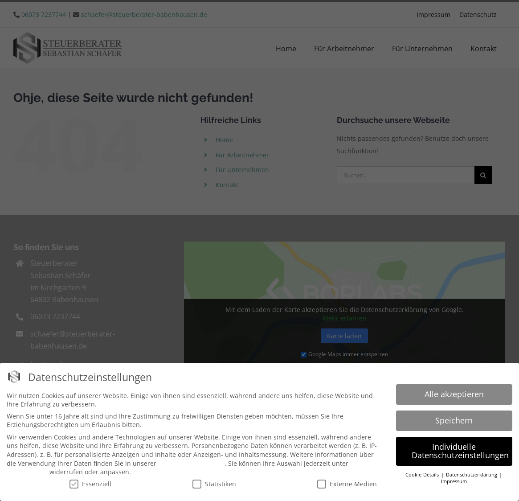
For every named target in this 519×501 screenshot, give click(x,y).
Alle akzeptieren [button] (454, 392)
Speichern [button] (454, 419)
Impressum (454, 480)
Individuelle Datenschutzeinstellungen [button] (460, 450)
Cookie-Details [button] (422, 474)
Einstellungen (27, 471)
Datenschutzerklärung (191, 462)
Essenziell (90, 482)
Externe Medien (347, 482)
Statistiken (214, 482)
